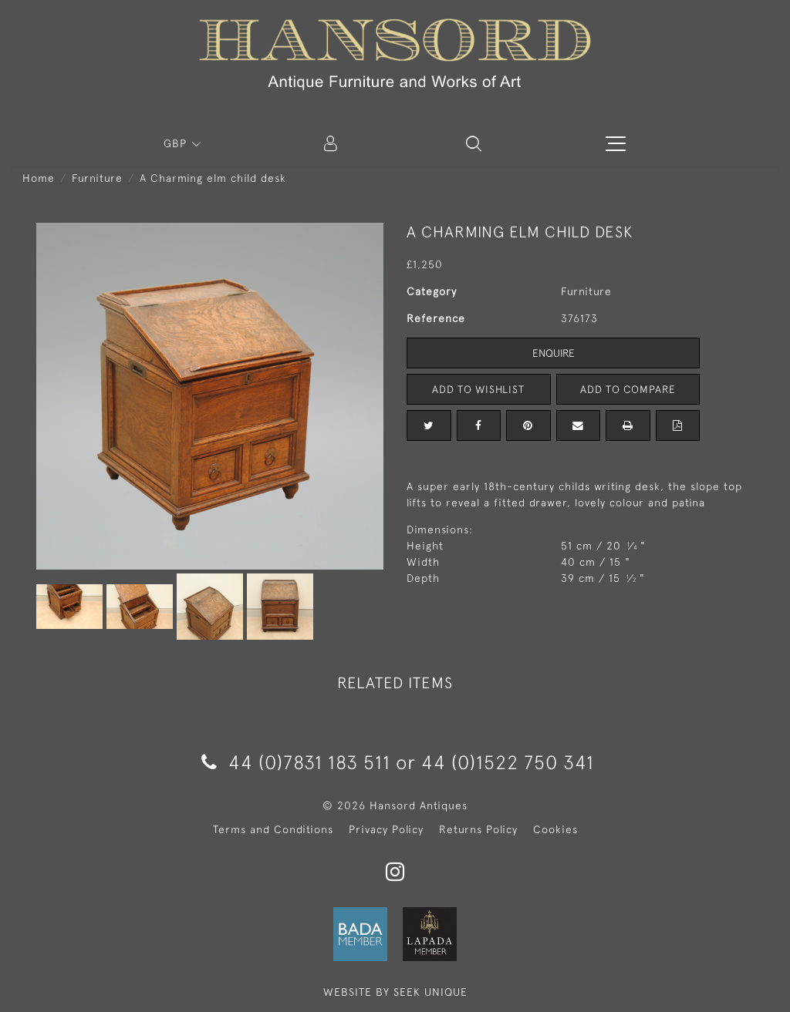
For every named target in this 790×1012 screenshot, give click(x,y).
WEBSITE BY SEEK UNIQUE (395, 992)
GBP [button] (177, 143)
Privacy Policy (386, 829)
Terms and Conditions (273, 829)
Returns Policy (478, 829)
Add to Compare (628, 389)
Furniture (97, 178)
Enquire (553, 353)
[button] (473, 143)
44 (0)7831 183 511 (296, 762)
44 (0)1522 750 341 (507, 762)
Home (38, 178)
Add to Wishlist (478, 389)
